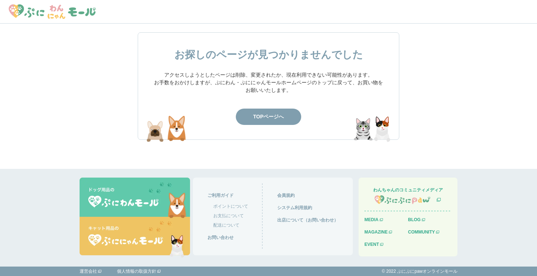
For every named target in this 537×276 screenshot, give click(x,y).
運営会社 (88, 271)
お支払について (228, 215)
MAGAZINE (376, 232)
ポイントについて (230, 206)
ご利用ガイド (220, 195)
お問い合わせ (220, 237)
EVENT (371, 244)
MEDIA (371, 219)
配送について (226, 225)
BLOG (414, 219)
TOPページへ (268, 116)
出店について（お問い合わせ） (307, 220)
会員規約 (286, 195)
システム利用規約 (294, 207)
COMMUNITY (421, 232)
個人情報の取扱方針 (136, 271)
